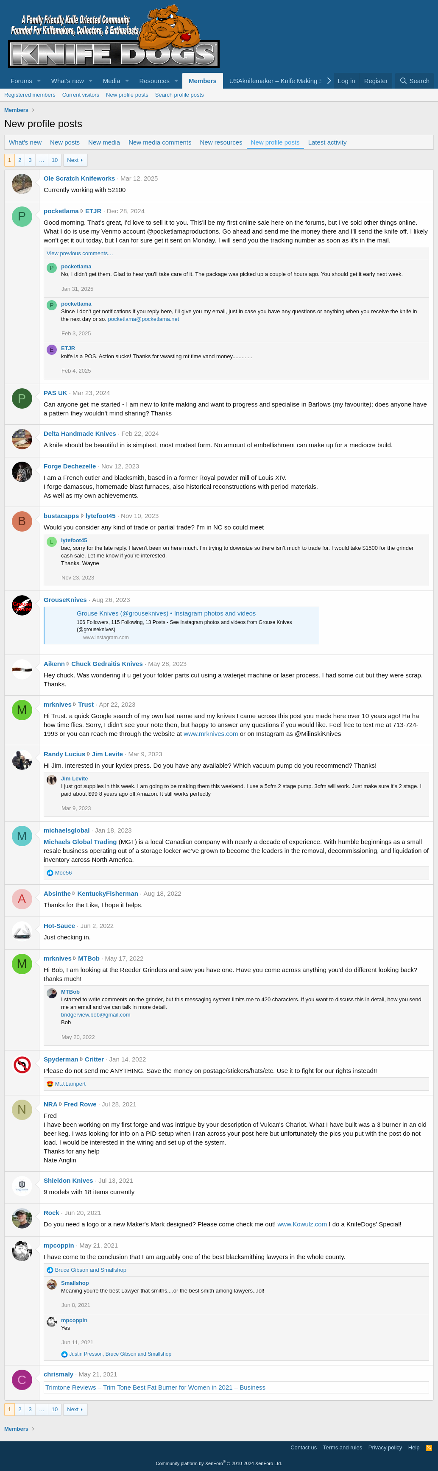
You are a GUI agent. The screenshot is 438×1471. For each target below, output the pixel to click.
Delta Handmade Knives (80, 433)
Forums (21, 80)
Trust (86, 704)
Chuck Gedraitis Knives (106, 663)
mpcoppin (59, 1245)
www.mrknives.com (211, 733)
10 (55, 160)
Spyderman (61, 1059)
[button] (39, 81)
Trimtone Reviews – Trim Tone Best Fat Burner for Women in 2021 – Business (155, 1387)
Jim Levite (107, 754)
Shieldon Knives (68, 1180)
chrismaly (58, 1374)
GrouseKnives (65, 599)
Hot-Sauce (59, 925)
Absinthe (57, 893)
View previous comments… (80, 253)
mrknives (58, 704)
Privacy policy (385, 1447)
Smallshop (75, 1283)
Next (72, 160)
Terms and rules (342, 1447)
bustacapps (61, 515)
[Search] (414, 81)
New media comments (159, 142)
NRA (51, 1104)
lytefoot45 (101, 515)
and (90, 1270)
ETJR (93, 211)
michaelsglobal (66, 830)
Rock (51, 1212)
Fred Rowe (80, 1104)
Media (111, 80)
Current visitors (80, 95)
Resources (154, 80)
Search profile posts (179, 95)
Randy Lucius (64, 754)
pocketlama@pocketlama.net (143, 319)
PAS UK (55, 392)
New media (104, 142)
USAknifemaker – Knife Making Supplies (286, 80)
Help (414, 1447)
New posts (65, 142)
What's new (67, 80)
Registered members (30, 95)
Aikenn (54, 663)
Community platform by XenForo (219, 1463)
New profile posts (127, 95)
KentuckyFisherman (108, 893)
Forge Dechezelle (70, 466)
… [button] (42, 160)
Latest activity (327, 142)
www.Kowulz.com (302, 1224)
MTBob (89, 958)
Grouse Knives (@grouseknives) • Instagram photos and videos (166, 613)
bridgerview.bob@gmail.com (96, 1014)
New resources (221, 142)
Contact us (303, 1447)
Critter (94, 1059)
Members (203, 80)
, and (120, 1354)
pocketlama (61, 211)
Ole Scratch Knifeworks (79, 178)
